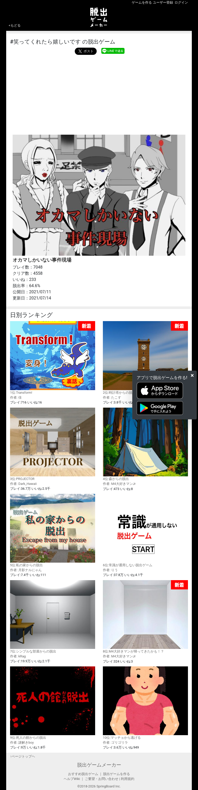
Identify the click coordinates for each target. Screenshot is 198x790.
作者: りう (110, 570)
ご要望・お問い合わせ (101, 779)
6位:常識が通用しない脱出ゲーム (145, 530)
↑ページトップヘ (22, 756)
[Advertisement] (99, 93)
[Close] (192, 375)
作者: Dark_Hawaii (23, 484)
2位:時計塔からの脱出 (145, 357)
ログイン (181, 2)
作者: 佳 (16, 397)
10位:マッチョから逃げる (145, 703)
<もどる (15, 25)
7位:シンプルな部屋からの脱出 (52, 616)
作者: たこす (112, 397)
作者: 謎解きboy (22, 742)
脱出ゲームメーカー (99, 765)
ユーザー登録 (163, 2)
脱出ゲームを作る (116, 774)
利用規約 (127, 779)
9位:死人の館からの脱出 (52, 703)
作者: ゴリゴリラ (115, 742)
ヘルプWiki (72, 779)
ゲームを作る (142, 2)
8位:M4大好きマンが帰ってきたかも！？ (145, 617)
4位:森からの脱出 (145, 444)
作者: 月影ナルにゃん (26, 570)
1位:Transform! (52, 357)
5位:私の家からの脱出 (52, 530)
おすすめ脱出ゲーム (83, 774)
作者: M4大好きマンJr (119, 484)
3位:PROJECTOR (52, 444)
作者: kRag (18, 656)
